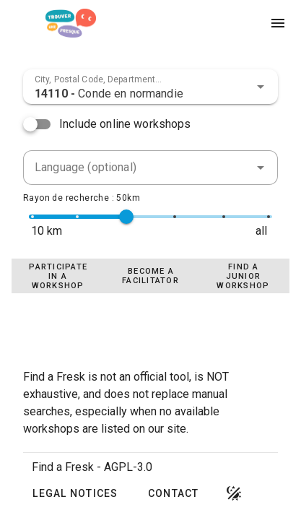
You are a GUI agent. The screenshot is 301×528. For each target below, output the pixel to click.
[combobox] (150, 86)
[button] (260, 86)
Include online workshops (125, 124)
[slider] (126, 216)
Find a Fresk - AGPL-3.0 (92, 467)
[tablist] (150, 276)
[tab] (58, 276)
